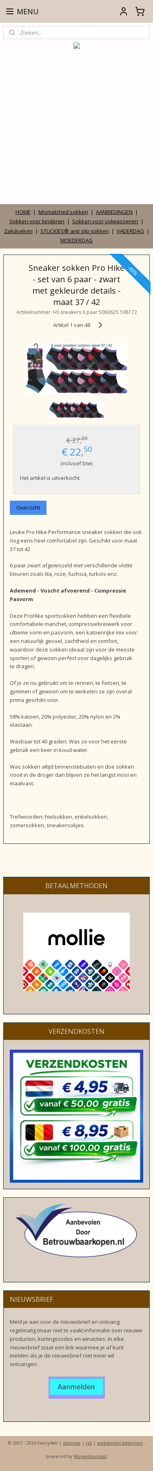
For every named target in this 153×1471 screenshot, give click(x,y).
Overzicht (28, 507)
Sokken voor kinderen (36, 221)
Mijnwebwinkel (90, 1456)
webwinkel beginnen (120, 1443)
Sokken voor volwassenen (105, 221)
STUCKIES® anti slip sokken (74, 231)
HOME (23, 212)
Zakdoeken (18, 231)
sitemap (71, 1443)
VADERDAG (130, 231)
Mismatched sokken (63, 212)
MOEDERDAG (76, 240)
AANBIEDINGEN (114, 212)
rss (89, 1443)
